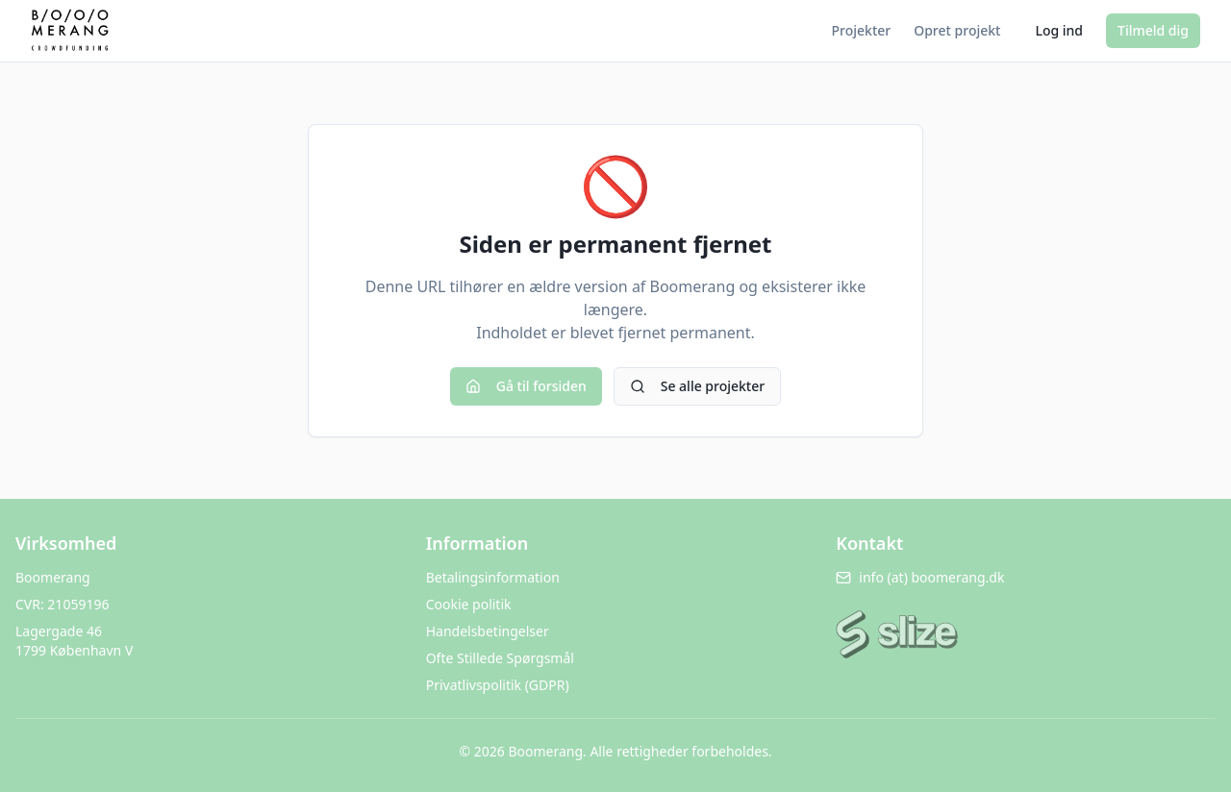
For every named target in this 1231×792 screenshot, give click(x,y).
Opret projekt (957, 30)
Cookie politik (469, 604)
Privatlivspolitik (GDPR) (497, 685)
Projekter (862, 30)
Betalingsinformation (493, 577)
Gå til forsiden (526, 386)
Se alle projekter (697, 386)
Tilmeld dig (1153, 30)
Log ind (1059, 30)
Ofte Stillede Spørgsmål (500, 658)
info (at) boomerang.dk (920, 577)
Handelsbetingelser (487, 631)
